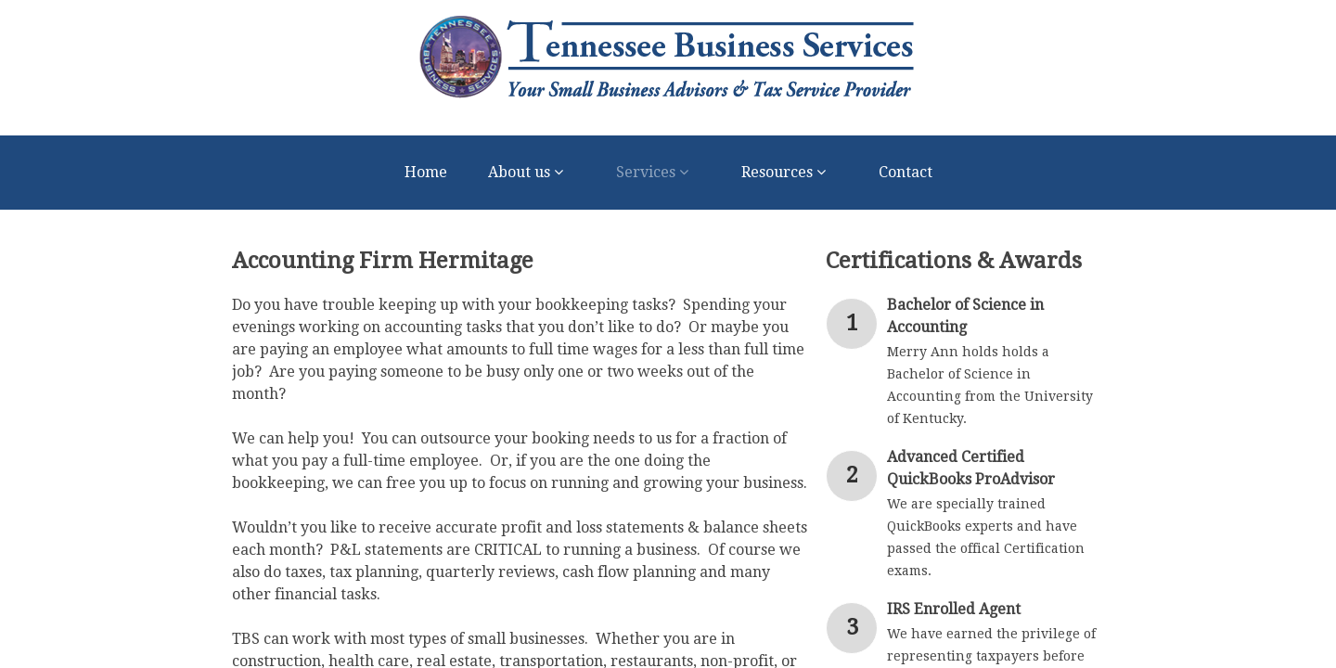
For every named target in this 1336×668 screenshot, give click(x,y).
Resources (789, 172)
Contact (905, 172)
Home (426, 172)
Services (658, 172)
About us (531, 172)
